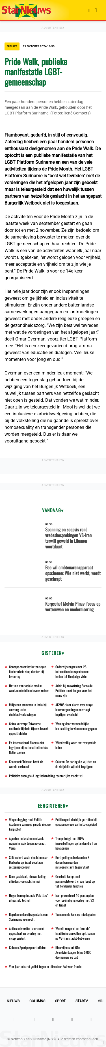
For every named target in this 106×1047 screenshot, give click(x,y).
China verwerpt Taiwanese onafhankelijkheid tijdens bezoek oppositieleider (28, 728)
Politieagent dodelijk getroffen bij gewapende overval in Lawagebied (76, 822)
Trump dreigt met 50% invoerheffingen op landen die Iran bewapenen (76, 843)
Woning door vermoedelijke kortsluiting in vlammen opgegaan (76, 726)
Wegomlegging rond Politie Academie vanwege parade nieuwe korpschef (30, 824)
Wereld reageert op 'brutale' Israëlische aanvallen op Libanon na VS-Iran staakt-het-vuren (75, 933)
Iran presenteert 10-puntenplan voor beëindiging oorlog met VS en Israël (74, 900)
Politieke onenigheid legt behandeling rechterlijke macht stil (46, 775)
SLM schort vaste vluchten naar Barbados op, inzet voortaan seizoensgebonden (28, 862)
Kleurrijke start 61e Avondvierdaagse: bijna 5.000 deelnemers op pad (73, 952)
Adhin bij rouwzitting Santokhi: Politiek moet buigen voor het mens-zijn (74, 690)
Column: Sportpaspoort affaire (27, 947)
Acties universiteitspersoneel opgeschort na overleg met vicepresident (26, 933)
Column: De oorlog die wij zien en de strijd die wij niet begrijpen (75, 764)
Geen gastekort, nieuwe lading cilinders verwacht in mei (27, 879)
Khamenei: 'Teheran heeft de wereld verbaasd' (26, 764)
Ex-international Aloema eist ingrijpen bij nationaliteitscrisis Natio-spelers (28, 747)
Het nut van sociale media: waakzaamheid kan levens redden (29, 688)
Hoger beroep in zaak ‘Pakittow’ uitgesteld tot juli (28, 898)
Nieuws (13, 1001)
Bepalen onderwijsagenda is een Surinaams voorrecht (28, 917)
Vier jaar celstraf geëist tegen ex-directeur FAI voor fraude (45, 966)
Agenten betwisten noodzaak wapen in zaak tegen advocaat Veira (27, 843)
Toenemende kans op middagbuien (75, 914)
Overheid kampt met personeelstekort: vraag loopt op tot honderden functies (75, 881)
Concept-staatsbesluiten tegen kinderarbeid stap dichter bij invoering (27, 671)
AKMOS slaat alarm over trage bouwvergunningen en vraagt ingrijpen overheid (74, 709)
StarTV (81, 1001)
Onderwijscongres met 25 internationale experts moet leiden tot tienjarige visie (72, 671)
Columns (37, 1001)
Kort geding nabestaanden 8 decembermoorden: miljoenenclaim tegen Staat (72, 862)
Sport (60, 1001)
